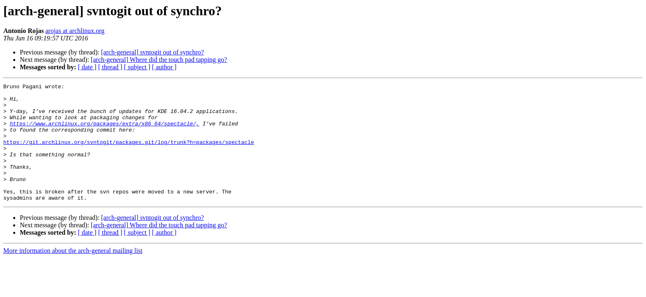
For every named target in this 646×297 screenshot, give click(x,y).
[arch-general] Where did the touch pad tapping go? (159, 59)
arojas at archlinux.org (74, 30)
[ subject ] (137, 67)
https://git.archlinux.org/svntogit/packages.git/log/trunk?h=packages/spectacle (128, 154)
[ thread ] (110, 67)
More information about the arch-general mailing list (73, 274)
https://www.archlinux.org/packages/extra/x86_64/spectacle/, (104, 132)
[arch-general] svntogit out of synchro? (152, 52)
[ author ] (164, 67)
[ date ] (87, 67)
